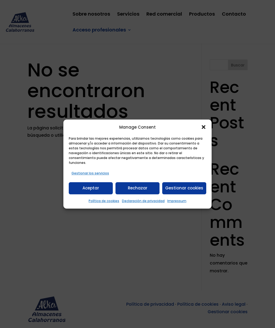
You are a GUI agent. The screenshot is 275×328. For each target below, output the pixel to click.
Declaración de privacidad (143, 201)
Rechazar (137, 188)
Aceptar (90, 188)
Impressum (176, 201)
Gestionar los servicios (90, 173)
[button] (203, 127)
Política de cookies (104, 201)
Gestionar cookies (184, 188)
